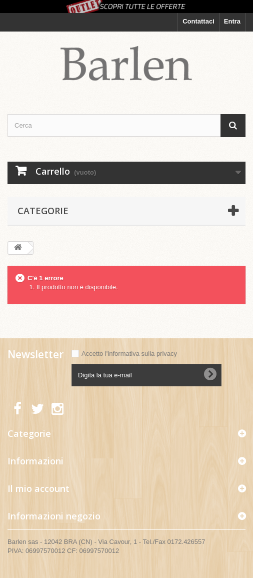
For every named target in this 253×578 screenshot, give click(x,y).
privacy (166, 353)
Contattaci (198, 21)
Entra (232, 21)
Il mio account (39, 488)
